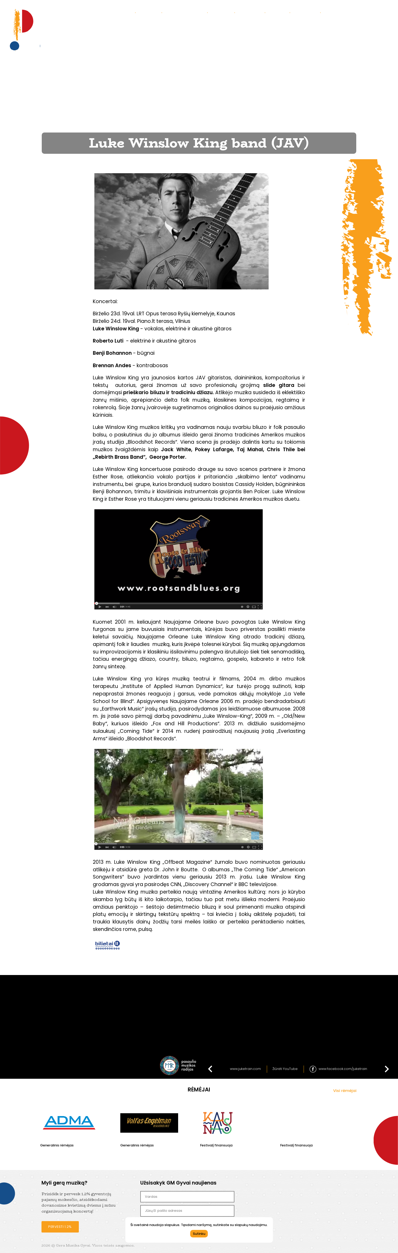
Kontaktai (251, 12)
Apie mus (150, 12)
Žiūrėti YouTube (285, 1069)
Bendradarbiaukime (347, 12)
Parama (279, 12)
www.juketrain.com (245, 1069)
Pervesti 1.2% (60, 1226)
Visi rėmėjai (345, 1090)
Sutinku (199, 1233)
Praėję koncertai (186, 12)
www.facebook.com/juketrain (343, 1069)
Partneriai (307, 12)
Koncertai (122, 12)
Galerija (223, 12)
